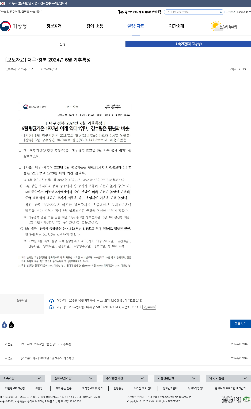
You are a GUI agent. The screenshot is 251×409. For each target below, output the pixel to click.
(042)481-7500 (91, 397)
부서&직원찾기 (196, 388)
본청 (63, 44)
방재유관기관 (63, 378)
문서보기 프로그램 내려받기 (230, 388)
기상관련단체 (166, 378)
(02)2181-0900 (72, 401)
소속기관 (8, 378)
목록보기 (241, 324)
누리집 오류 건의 (143, 388)
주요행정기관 (114, 378)
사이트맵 (230, 12)
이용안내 (40, 388)
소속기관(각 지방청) (188, 44)
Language (242, 12)
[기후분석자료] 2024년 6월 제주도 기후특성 (134, 358)
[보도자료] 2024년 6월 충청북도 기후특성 (134, 344)
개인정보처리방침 (15, 388)
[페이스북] (4, 324)
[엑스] (11, 324)
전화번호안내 (170, 388)
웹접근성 (118, 388)
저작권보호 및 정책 (92, 388)
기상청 (13, 26)
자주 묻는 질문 (64, 388)
